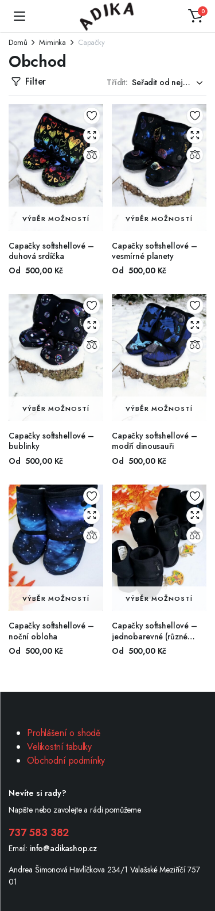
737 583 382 (39, 832)
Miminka (52, 42)
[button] (195, 16)
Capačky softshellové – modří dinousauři (154, 441)
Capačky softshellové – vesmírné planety (154, 251)
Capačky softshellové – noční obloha (51, 631)
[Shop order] (169, 83)
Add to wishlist (91, 115)
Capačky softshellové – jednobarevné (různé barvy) (154, 636)
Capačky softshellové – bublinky (51, 441)
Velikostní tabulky (59, 746)
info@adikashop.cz (63, 848)
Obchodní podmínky (66, 760)
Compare (91, 154)
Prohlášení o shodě (63, 733)
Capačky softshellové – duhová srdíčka (51, 251)
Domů (18, 42)
